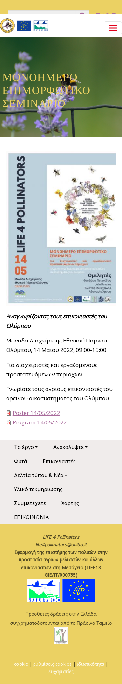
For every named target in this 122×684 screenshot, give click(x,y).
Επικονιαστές (59, 461)
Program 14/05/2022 (40, 422)
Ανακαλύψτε (68, 446)
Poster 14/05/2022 (36, 413)
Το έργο (24, 446)
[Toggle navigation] (113, 27)
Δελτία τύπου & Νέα (38, 475)
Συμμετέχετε (30, 503)
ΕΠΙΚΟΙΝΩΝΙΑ (31, 517)
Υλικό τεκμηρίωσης (38, 489)
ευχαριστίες (60, 671)
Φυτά (20, 461)
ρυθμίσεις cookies (52, 664)
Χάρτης (70, 503)
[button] (61, 230)
